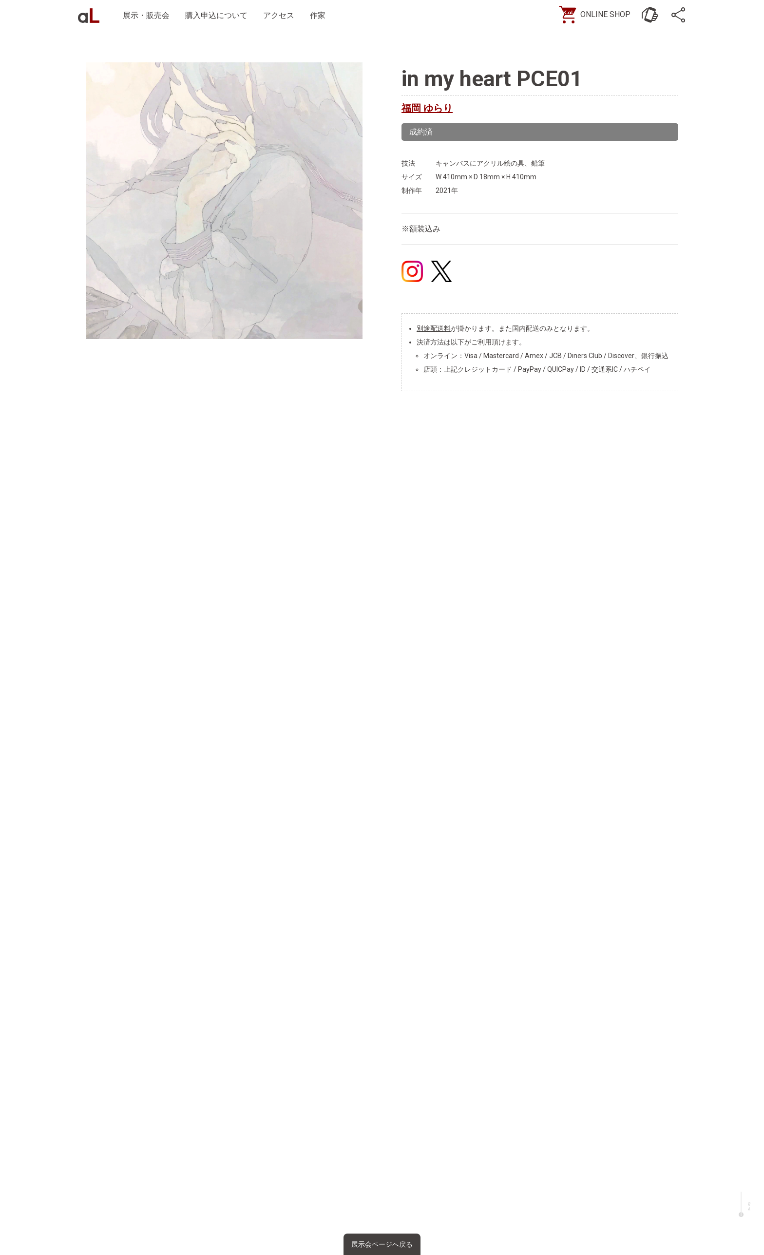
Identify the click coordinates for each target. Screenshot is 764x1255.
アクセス (278, 15)
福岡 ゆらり (427, 108)
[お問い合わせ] (650, 14)
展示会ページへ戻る (382, 1244)
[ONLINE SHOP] (598, 14)
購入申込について (216, 15)
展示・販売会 (146, 15)
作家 (317, 15)
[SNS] (679, 14)
